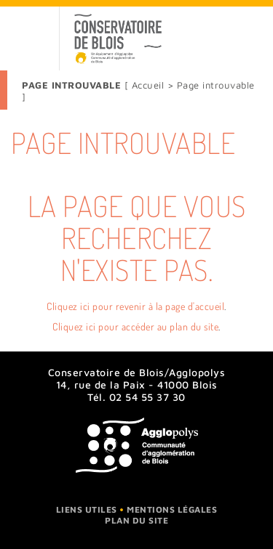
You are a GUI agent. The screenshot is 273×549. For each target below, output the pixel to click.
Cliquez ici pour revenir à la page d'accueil (135, 306)
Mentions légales (172, 509)
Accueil (149, 85)
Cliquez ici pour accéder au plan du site (135, 326)
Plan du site (136, 520)
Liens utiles (86, 509)
